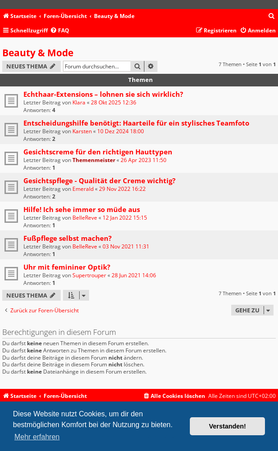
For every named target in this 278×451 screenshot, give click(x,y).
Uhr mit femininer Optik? (66, 266)
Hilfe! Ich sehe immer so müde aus (81, 209)
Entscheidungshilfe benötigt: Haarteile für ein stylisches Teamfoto (136, 122)
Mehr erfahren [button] (37, 437)
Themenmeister (93, 160)
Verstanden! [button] (227, 426)
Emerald (83, 189)
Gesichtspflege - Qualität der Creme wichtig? (99, 180)
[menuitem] (272, 16)
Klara (78, 102)
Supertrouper (89, 275)
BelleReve (84, 217)
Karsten (82, 131)
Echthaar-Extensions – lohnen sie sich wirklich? (103, 94)
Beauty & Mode (37, 52)
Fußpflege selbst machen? (67, 238)
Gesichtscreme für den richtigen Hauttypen (97, 151)
